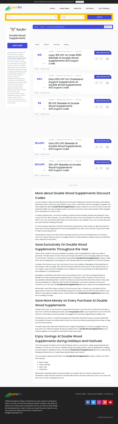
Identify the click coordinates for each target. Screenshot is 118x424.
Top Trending (103, 8)
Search (99, 17)
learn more (79, 2)
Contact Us (108, 394)
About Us (77, 8)
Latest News (64, 8)
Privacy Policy (80, 394)
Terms (36, 69)
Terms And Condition (95, 394)
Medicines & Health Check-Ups (65, 51)
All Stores (89, 8)
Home (52, 8)
